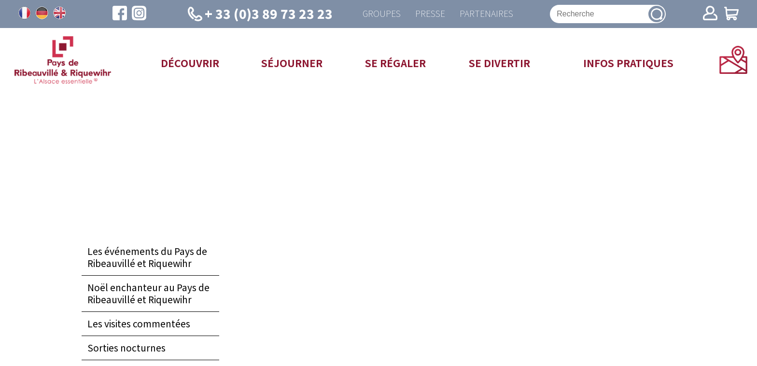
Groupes (382, 13)
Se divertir (499, 63)
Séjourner (291, 63)
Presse (430, 13)
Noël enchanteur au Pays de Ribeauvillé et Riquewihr (148, 293)
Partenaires (486, 13)
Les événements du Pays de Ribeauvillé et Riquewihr (147, 257)
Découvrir (190, 63)
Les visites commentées (138, 323)
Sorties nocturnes (126, 347)
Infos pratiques (628, 63)
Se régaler (395, 63)
